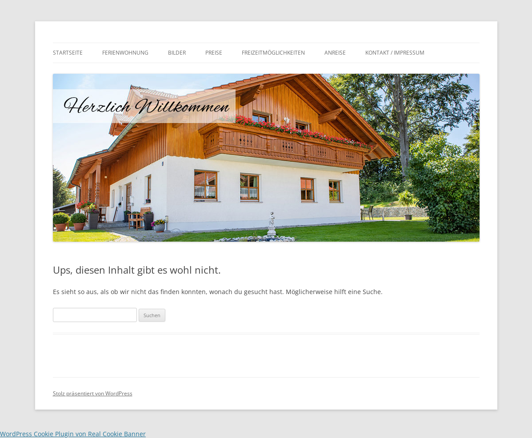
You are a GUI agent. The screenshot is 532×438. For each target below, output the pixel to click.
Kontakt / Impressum (394, 52)
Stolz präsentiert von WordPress (92, 393)
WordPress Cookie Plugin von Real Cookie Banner (73, 434)
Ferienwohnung (125, 52)
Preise (213, 52)
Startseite (68, 52)
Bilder (177, 52)
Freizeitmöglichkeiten (273, 52)
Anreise (335, 52)
